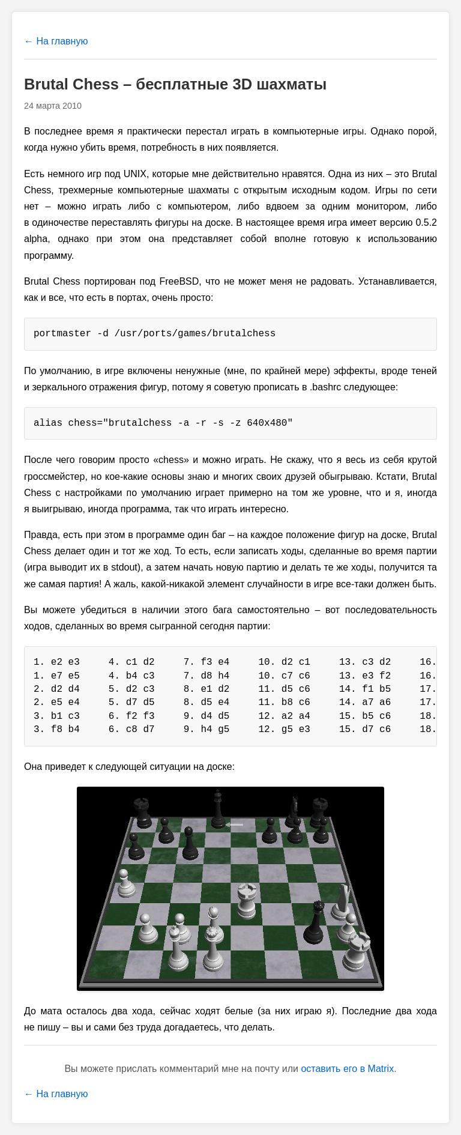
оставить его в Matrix (347, 1069)
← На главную (56, 41)
